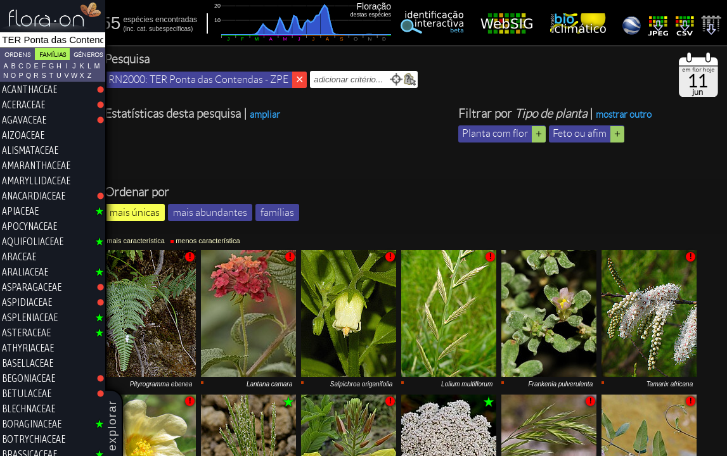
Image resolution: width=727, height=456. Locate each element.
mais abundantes (218, 238)
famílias (285, 238)
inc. (139, 28)
